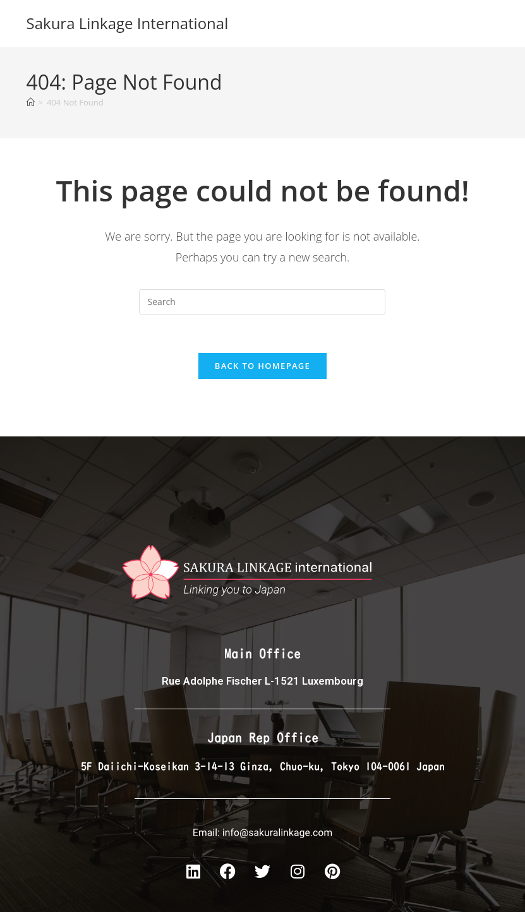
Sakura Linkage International (128, 23)
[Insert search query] (262, 302)
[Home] (31, 102)
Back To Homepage (262, 365)
